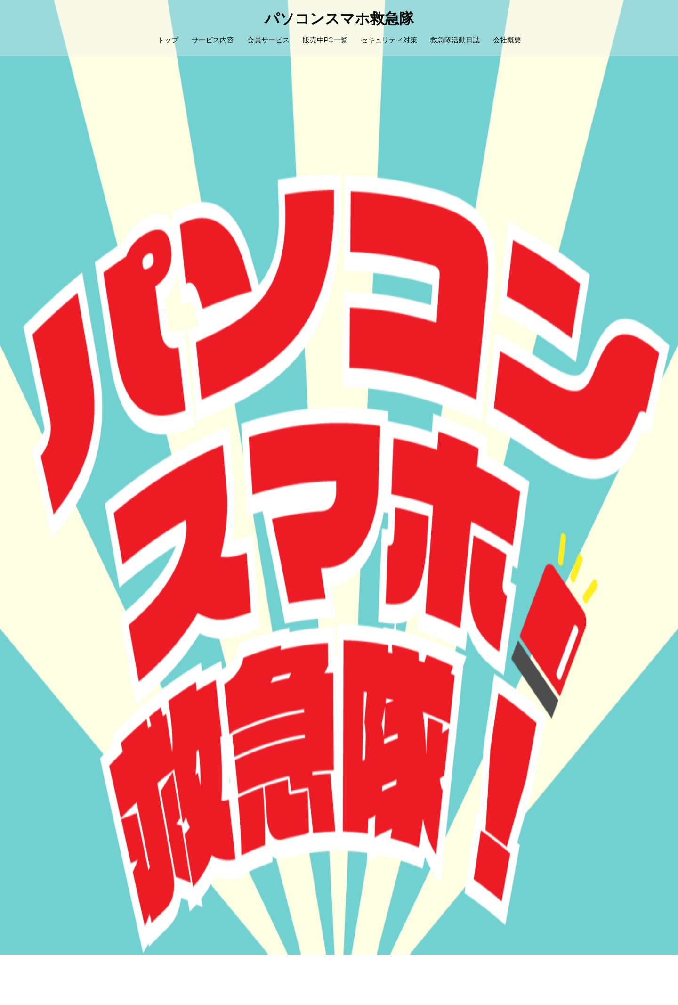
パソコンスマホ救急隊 (339, 18)
